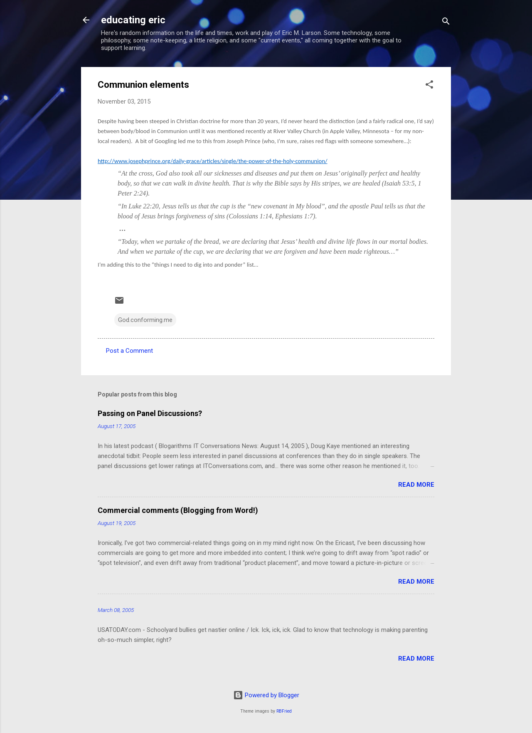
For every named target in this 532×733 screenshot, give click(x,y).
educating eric (133, 20)
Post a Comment (129, 350)
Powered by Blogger (266, 695)
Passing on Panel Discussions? (150, 413)
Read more (416, 484)
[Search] (446, 22)
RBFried (284, 711)
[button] (429, 85)
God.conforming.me (145, 320)
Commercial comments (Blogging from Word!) (178, 510)
